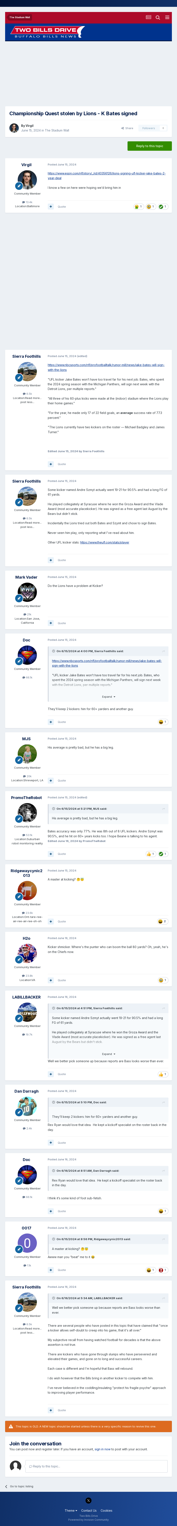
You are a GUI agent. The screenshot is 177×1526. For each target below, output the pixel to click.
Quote (62, 206)
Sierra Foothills (26, 356)
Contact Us (89, 1510)
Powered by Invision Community (88, 1519)
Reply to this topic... (44, 1466)
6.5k (27, 393)
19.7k (27, 1034)
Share (127, 128)
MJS (26, 739)
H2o (26, 938)
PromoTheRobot (26, 797)
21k (27, 614)
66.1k (27, 677)
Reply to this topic (149, 146)
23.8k (27, 975)
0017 (26, 1228)
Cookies (106, 1510)
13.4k (27, 202)
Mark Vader (26, 577)
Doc (26, 640)
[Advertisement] (88, 74)
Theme (71, 1510)
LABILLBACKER (26, 997)
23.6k (27, 912)
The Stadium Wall (57, 130)
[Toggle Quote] (54, 651)
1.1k (27, 1265)
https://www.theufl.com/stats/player (104, 542)
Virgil (29, 125)
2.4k (27, 1128)
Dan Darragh (27, 1091)
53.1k (27, 835)
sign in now (102, 1449)
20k (27, 776)
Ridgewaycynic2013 (26, 873)
